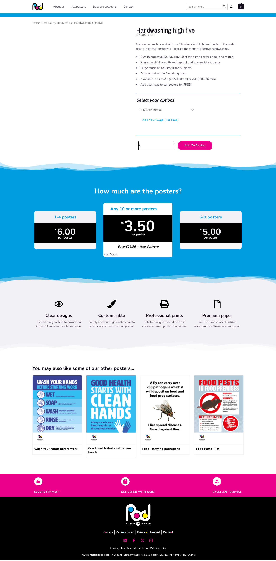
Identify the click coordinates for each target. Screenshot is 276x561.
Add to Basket (199, 146)
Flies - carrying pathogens (161, 449)
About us (59, 7)
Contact (128, 7)
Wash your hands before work (56, 449)
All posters (79, 7)
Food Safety (52, 23)
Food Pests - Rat (207, 449)
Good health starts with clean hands (109, 450)
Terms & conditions (137, 548)
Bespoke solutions (105, 7)
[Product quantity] (157, 145)
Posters (37, 23)
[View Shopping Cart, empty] (241, 6)
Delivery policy (158, 548)
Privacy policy (117, 548)
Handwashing (70, 23)
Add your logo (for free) (162, 120)
